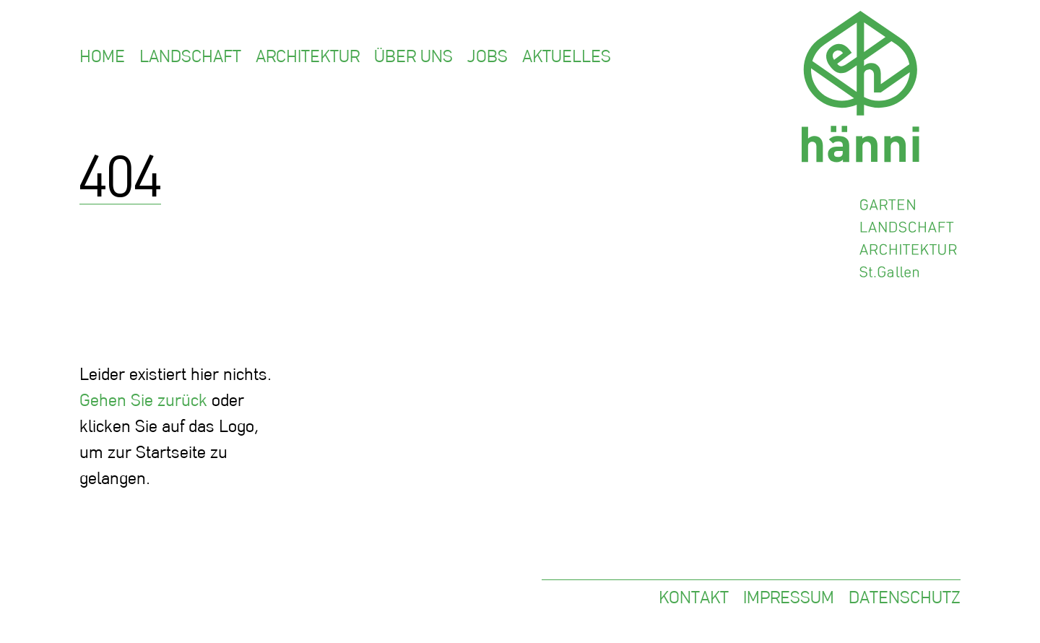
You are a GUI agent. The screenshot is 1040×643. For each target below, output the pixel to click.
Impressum (788, 597)
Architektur (308, 56)
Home (102, 56)
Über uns (413, 56)
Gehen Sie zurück (143, 400)
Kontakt (694, 597)
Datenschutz (905, 597)
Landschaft (190, 56)
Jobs (487, 56)
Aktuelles (566, 56)
